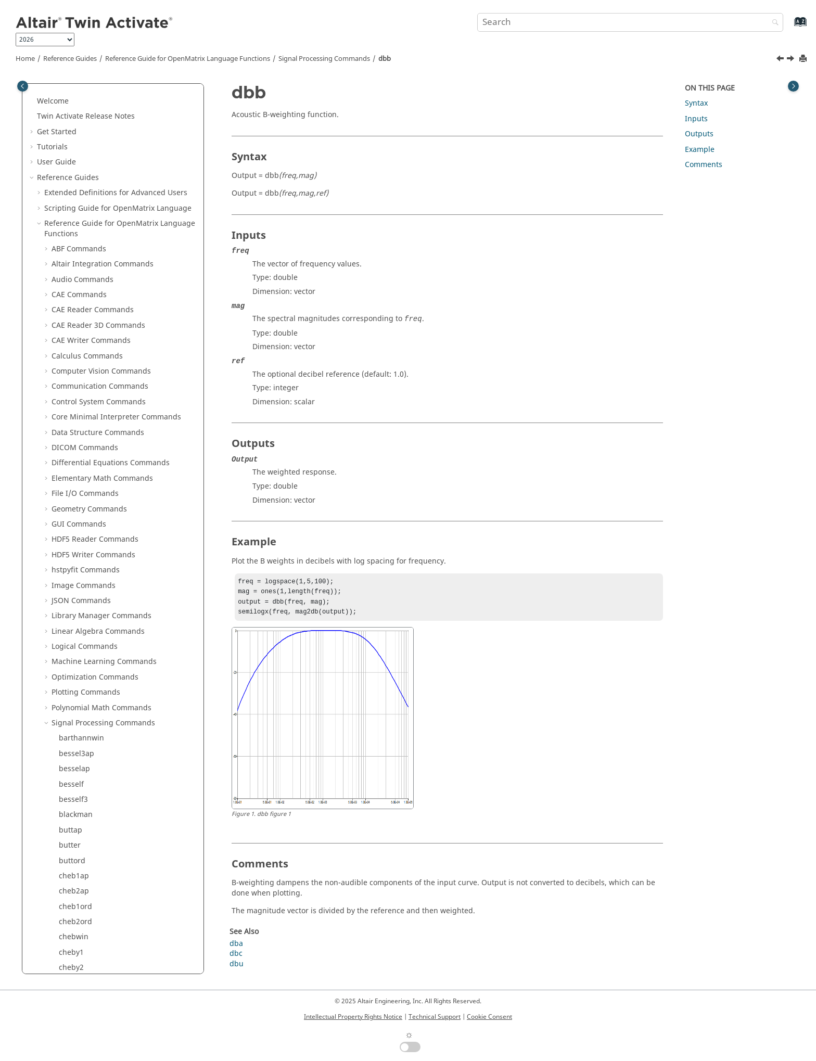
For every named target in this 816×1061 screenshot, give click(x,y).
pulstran (73, 946)
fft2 (65, 365)
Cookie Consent (489, 1016)
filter (67, 410)
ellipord (72, 334)
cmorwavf (76, 166)
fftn (65, 380)
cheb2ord (75, 89)
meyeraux (76, 854)
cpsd (67, 181)
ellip (66, 304)
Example (700, 149)
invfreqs (73, 762)
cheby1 (71, 120)
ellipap (71, 319)
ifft (64, 686)
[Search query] (630, 22)
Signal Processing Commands (324, 58)
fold (65, 518)
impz (67, 747)
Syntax (696, 103)
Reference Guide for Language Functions (187, 58)
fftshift (70, 395)
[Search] (772, 23)
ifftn (66, 716)
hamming (76, 625)
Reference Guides (70, 58)
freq (66, 533)
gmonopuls (78, 594)
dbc (65, 242)
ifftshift (71, 732)
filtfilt (68, 441)
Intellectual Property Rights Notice (353, 1016)
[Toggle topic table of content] (793, 86)
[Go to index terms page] (789, 26)
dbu (66, 273)
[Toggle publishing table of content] (22, 86)
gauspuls (75, 579)
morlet (70, 884)
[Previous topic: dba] (781, 60)
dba (65, 212)
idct (65, 671)
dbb (384, 58)
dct (64, 257)
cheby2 (71, 135)
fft (63, 349)
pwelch (71, 961)
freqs (68, 548)
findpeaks (76, 472)
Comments (703, 164)
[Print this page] (804, 59)
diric (66, 288)
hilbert (70, 655)
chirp (68, 151)
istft (65, 793)
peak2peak (77, 915)
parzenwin (77, 900)
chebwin (73, 104)
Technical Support (435, 1016)
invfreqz (73, 778)
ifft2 (66, 701)
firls (65, 502)
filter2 (69, 426)
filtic (66, 456)
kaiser (69, 808)
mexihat (73, 839)
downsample (81, 196)
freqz (68, 563)
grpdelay (74, 609)
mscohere (76, 869)
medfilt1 (73, 824)
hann (68, 640)
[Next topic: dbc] (791, 60)
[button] (54, 90)
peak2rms (76, 931)
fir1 (65, 487)
